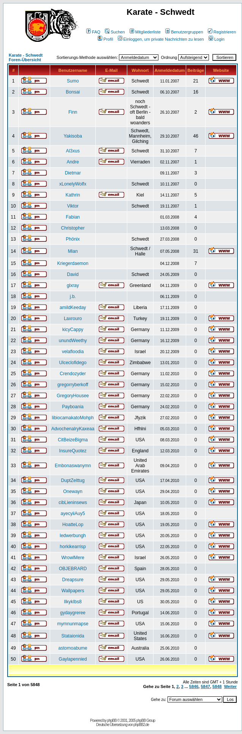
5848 (216, 686)
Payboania (73, 406)
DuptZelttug (73, 480)
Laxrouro (73, 318)
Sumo (73, 81)
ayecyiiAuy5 (73, 513)
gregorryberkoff (72, 384)
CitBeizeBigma (73, 439)
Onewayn (72, 491)
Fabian (73, 217)
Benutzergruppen (184, 32)
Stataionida (73, 636)
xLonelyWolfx (72, 184)
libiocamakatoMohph (73, 417)
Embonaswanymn (73, 465)
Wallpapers (73, 590)
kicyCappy (72, 329)
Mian (73, 251)
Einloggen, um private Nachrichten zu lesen (161, 39)
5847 (205, 686)
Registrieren (222, 32)
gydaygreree (72, 612)
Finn (72, 112)
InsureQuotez (73, 450)
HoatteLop (72, 524)
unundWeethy (73, 340)
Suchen (115, 32)
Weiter (230, 686)
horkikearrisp (73, 546)
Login (217, 39)
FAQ (93, 32)
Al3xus (73, 151)
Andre (73, 162)
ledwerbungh (73, 535)
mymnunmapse (73, 623)
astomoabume (73, 648)
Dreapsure (73, 579)
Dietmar (73, 173)
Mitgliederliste (145, 32)
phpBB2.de (141, 725)
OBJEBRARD (73, 568)
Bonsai (73, 92)
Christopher (73, 228)
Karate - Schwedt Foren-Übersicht (26, 57)
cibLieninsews (73, 502)
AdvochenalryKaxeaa (72, 428)
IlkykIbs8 (73, 601)
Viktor (72, 206)
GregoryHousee (73, 395)
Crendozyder (73, 373)
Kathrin (73, 195)
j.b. (73, 296)
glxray (73, 285)
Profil (105, 39)
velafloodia (73, 351)
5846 (193, 686)
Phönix (73, 239)
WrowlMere (72, 557)
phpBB (112, 720)
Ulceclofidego (73, 362)
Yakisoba (72, 136)
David (73, 274)
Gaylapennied (73, 659)
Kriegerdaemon (73, 263)
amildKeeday (73, 307)
